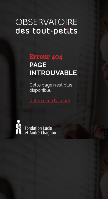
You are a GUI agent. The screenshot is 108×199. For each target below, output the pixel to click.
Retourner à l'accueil (49, 100)
